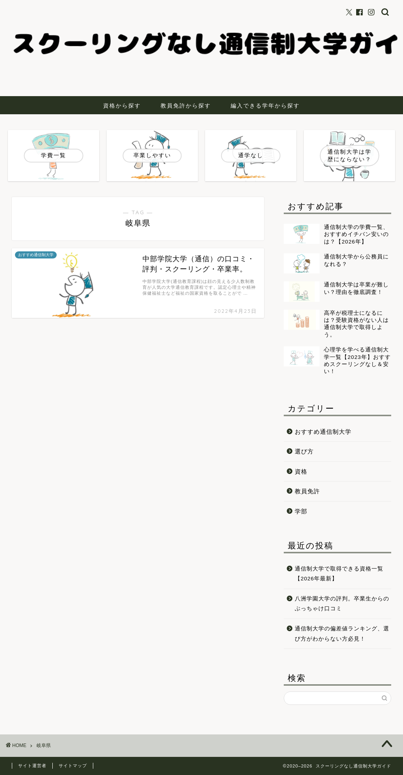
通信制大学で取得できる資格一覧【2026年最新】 (339, 574)
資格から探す (122, 105)
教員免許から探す (186, 105)
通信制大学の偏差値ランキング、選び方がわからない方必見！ (342, 634)
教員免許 (307, 491)
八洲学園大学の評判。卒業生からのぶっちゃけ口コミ (342, 604)
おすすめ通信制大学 (323, 431)
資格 (301, 471)
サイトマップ (73, 765)
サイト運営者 (32, 765)
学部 (301, 511)
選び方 (304, 451)
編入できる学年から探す (265, 105)
